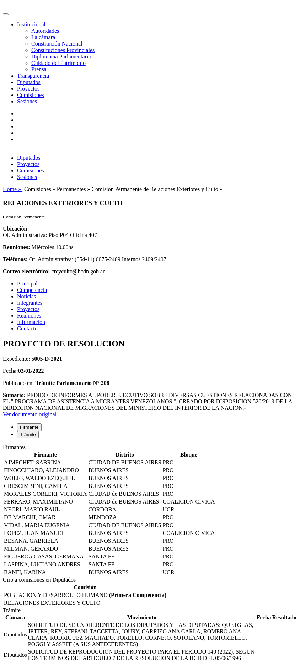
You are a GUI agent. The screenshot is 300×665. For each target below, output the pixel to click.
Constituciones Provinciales (63, 50)
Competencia (32, 290)
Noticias (26, 296)
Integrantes (29, 303)
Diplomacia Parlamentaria (61, 56)
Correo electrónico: (26, 271)
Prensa (39, 69)
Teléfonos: (15, 259)
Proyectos (28, 89)
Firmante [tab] (29, 427)
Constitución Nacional (56, 44)
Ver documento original (30, 414)
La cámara (43, 37)
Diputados (29, 82)
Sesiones (27, 101)
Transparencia (33, 76)
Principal (27, 283)
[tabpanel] (150, 510)
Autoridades (45, 31)
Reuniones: (16, 247)
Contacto (27, 328)
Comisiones (30, 95)
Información (31, 322)
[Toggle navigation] (6, 14)
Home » (12, 189)
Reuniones (29, 316)
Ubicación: (16, 229)
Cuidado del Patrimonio (58, 63)
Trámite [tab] (28, 434)
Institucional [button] (31, 24)
